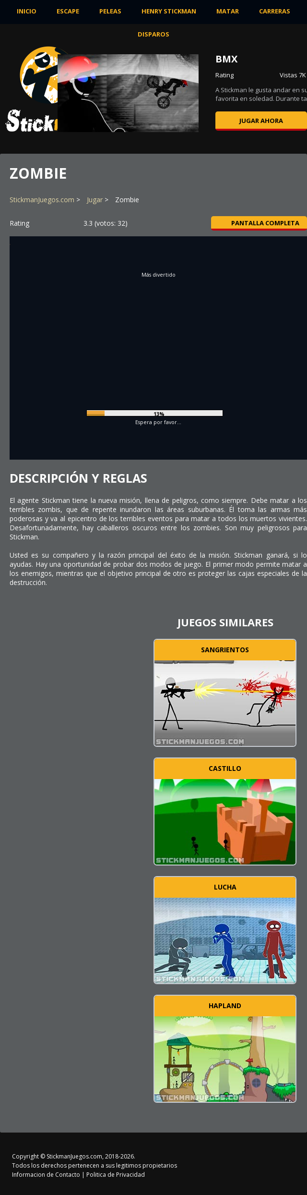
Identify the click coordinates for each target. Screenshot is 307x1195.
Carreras (274, 11)
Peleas (110, 11)
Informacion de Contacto (46, 1175)
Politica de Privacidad (115, 1175)
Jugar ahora (261, 120)
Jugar (95, 199)
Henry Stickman (169, 11)
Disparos (153, 34)
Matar (227, 11)
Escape (68, 11)
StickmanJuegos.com (42, 199)
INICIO (26, 11)
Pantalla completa (259, 223)
